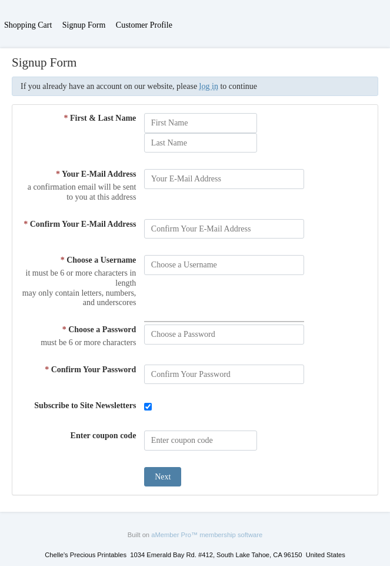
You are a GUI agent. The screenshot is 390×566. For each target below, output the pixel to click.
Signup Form (84, 25)
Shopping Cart (28, 25)
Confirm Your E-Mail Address (80, 224)
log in (208, 86)
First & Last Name (100, 118)
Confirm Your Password (90, 369)
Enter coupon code (103, 435)
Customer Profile (144, 25)
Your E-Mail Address (96, 174)
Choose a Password (99, 329)
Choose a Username (98, 260)
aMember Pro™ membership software (206, 534)
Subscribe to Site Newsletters (85, 405)
